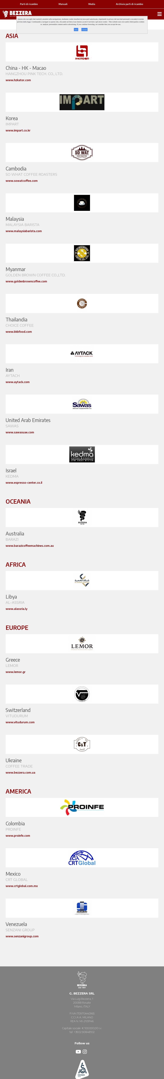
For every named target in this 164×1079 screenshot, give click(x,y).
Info (76, 30)
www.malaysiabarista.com (24, 231)
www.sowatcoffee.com (22, 180)
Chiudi (84, 30)
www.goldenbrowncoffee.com (26, 281)
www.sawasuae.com (20, 432)
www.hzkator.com (18, 80)
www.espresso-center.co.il (24, 482)
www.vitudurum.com (20, 722)
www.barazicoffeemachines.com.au (30, 545)
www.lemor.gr (15, 672)
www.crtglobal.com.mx (22, 886)
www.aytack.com (18, 382)
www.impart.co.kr (18, 130)
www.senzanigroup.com (22, 936)
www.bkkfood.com (19, 331)
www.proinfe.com (18, 835)
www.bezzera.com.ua (20, 772)
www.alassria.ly (16, 609)
